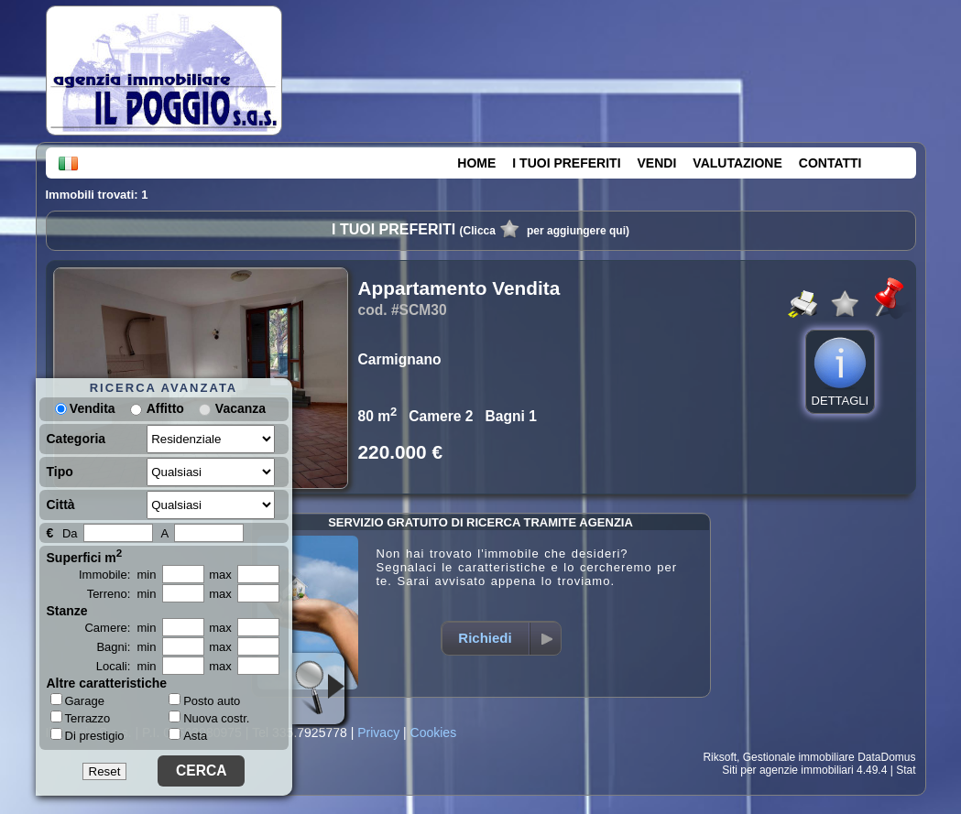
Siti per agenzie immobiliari (787, 770)
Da (70, 533)
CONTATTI (830, 163)
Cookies (433, 732)
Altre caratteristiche (107, 683)
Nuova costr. (209, 718)
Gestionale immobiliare (799, 757)
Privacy (378, 732)
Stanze (67, 610)
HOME (476, 163)
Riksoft (720, 757)
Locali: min (126, 666)
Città (61, 504)
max (220, 574)
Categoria (76, 438)
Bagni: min (126, 647)
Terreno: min (122, 594)
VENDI (657, 163)
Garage (77, 700)
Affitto (165, 408)
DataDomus (886, 757)
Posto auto (204, 701)
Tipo (60, 471)
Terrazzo (80, 718)
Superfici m (85, 556)
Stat (905, 770)
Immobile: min (118, 574)
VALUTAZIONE (737, 163)
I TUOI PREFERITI (566, 163)
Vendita (85, 408)
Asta (188, 736)
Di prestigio (87, 735)
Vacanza (240, 408)
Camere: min (120, 628)
